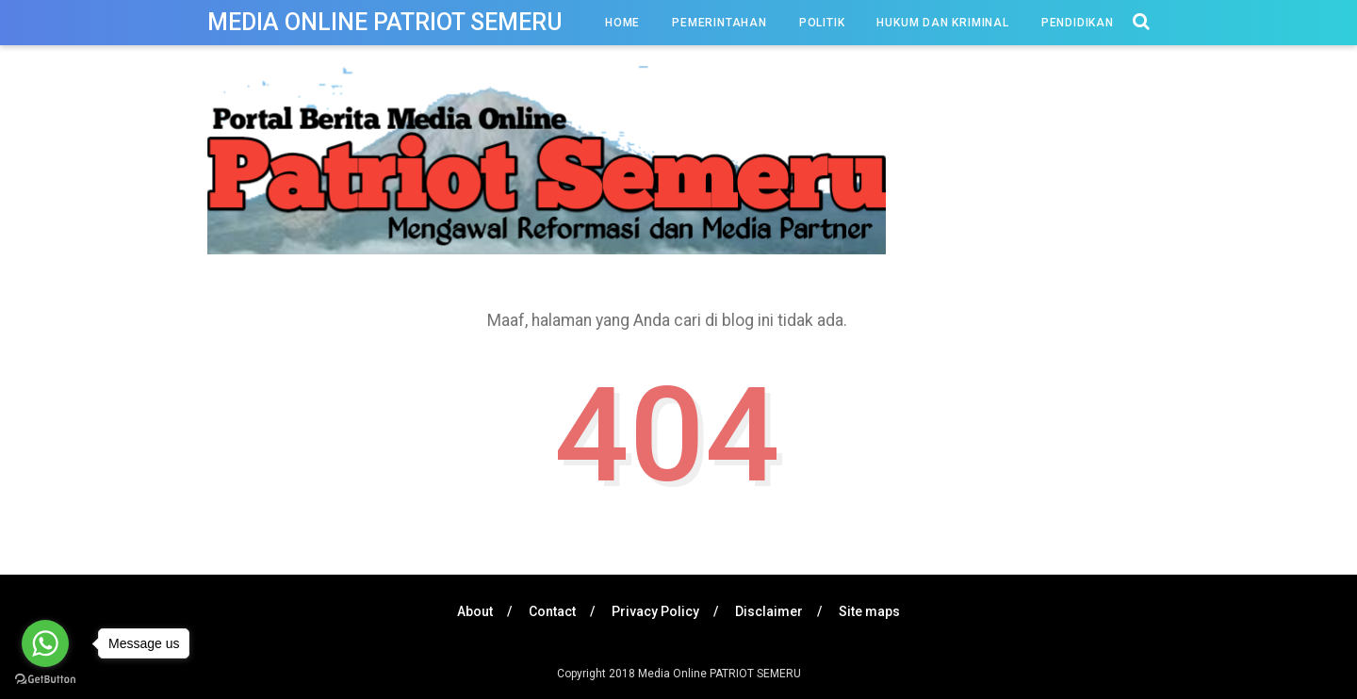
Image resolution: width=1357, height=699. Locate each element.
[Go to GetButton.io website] (45, 680)
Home (622, 22)
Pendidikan (1077, 22)
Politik (822, 22)
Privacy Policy (655, 611)
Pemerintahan (719, 22)
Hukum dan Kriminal (942, 22)
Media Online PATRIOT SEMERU (385, 22)
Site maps (869, 611)
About (475, 611)
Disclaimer (769, 611)
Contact (552, 611)
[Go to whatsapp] (45, 643)
